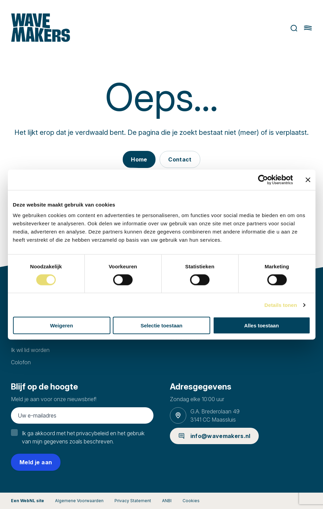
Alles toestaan (261, 325)
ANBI (167, 500)
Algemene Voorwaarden (79, 500)
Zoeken (294, 28)
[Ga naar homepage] (40, 28)
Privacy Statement (133, 500)
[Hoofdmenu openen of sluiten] (308, 28)
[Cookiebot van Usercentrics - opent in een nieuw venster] (263, 179)
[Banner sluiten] (308, 179)
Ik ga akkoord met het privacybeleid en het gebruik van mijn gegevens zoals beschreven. (83, 437)
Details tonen (281, 305)
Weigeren (61, 325)
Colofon (21, 362)
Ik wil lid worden (30, 350)
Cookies (191, 500)
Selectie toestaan (161, 325)
